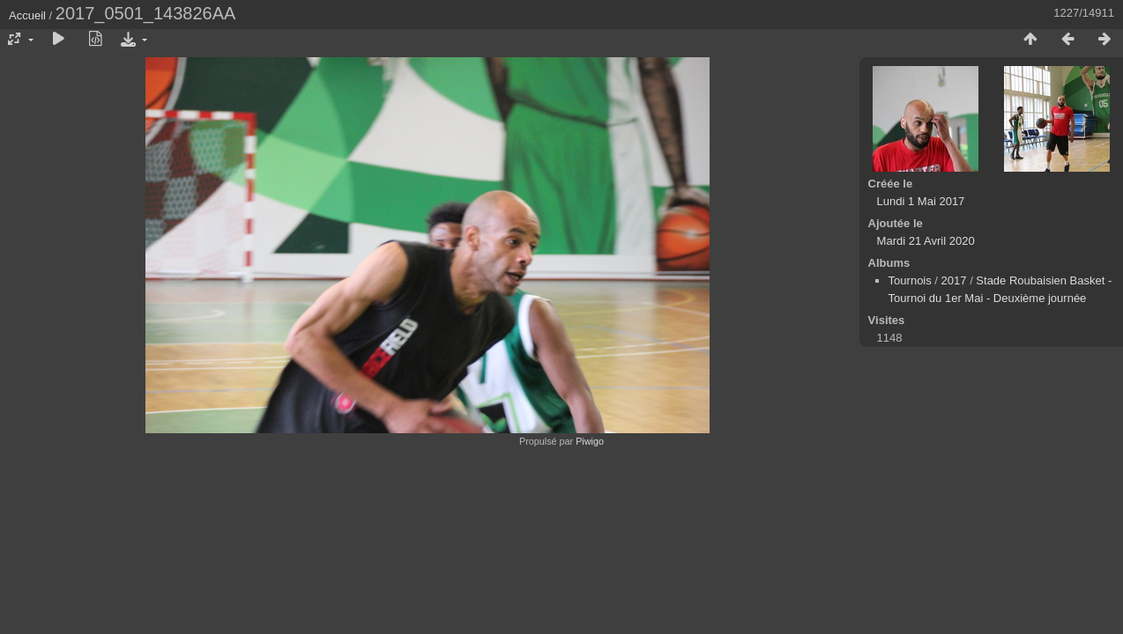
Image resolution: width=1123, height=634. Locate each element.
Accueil (27, 15)
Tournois (910, 280)
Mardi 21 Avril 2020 (926, 240)
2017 (954, 280)
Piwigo (590, 441)
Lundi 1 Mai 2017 (921, 201)
